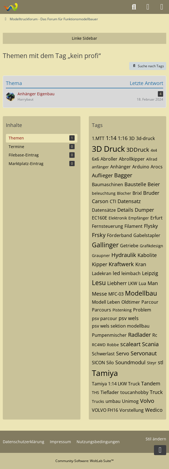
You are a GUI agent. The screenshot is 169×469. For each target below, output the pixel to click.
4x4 (154, 150)
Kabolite (147, 255)
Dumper (144, 209)
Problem (142, 310)
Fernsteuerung (107, 226)
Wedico (154, 409)
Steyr (151, 362)
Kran (140, 264)
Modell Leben (106, 302)
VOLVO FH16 (105, 410)
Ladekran (101, 273)
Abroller (109, 159)
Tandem (150, 383)
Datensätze (104, 210)
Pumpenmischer (109, 335)
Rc (154, 335)
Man (153, 283)
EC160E (99, 218)
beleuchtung (104, 193)
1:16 (123, 138)
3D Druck (108, 148)
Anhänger (120, 167)
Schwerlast (103, 354)
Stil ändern (156, 438)
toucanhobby (134, 392)
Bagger (123, 175)
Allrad (151, 159)
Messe (99, 293)
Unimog (130, 401)
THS (95, 392)
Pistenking (122, 310)
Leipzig (150, 273)
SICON (98, 363)
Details (125, 209)
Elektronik (118, 218)
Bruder (151, 192)
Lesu (99, 282)
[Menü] (161, 7)
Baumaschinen (107, 184)
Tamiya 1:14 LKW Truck (116, 384)
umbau (113, 401)
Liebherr (117, 283)
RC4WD (99, 344)
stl (160, 362)
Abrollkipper (132, 159)
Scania (150, 344)
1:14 (111, 138)
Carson (100, 201)
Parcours (101, 310)
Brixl (137, 193)
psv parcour (104, 318)
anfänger (100, 166)
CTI (113, 201)
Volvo (147, 401)
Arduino (140, 167)
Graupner (101, 255)
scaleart (130, 344)
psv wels (129, 318)
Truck (156, 392)
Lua (142, 283)
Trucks (98, 401)
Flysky (151, 226)
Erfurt (156, 218)
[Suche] (133, 7)
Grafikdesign (151, 245)
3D (132, 138)
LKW (132, 283)
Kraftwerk (121, 264)
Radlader (139, 334)
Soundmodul (130, 362)
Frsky (99, 235)
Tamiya (105, 373)
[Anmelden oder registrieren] (147, 7)
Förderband (119, 235)
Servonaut (144, 353)
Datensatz (129, 201)
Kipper (99, 264)
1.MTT (98, 138)
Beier (154, 184)
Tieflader (110, 392)
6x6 (95, 159)
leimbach (131, 273)
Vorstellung (131, 410)
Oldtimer (130, 302)
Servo (122, 353)
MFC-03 (116, 294)
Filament (133, 226)
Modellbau (141, 293)
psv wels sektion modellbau (121, 326)
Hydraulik (123, 255)
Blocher (124, 193)
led (116, 273)
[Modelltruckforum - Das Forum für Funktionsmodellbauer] (10, 7)
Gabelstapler (146, 235)
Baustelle (135, 184)
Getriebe (129, 246)
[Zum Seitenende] (160, 450)
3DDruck (137, 149)
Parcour (149, 302)
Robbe (113, 344)
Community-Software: (84, 460)
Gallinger (105, 244)
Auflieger (102, 175)
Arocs (157, 167)
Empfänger (138, 218)
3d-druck (145, 138)
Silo (110, 363)
